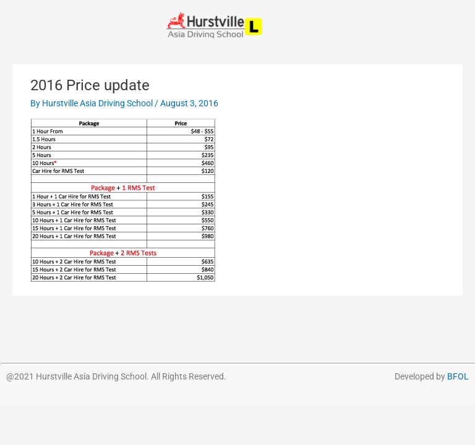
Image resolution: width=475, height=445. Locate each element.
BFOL (458, 376)
